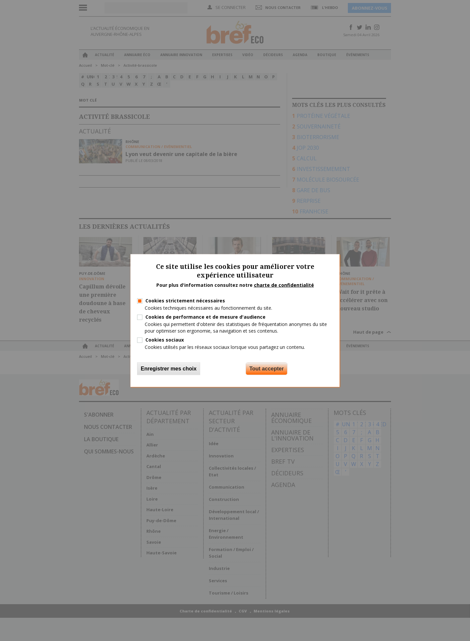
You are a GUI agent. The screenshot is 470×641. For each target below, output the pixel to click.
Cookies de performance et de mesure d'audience (205, 317)
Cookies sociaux (164, 339)
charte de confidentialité (284, 285)
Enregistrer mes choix (168, 368)
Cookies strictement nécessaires (185, 300)
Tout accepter (266, 368)
